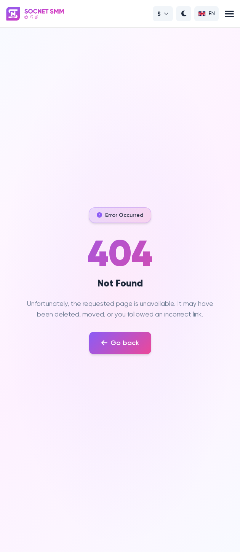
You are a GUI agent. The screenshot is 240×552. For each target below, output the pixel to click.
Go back (120, 343)
